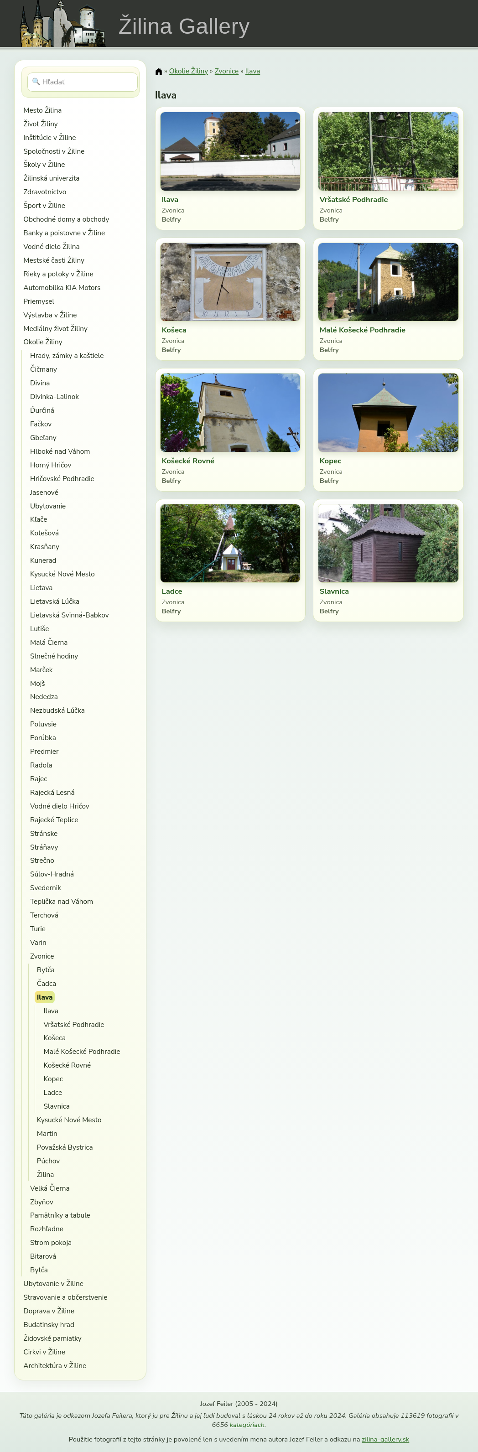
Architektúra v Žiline (54, 1365)
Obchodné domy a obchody (66, 219)
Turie (38, 928)
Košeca (55, 1037)
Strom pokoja (51, 1242)
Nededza (44, 696)
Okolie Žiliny (42, 342)
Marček (41, 669)
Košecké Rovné (67, 1065)
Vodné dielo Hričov (59, 806)
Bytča (46, 970)
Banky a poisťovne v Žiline (64, 233)
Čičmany (43, 369)
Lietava (41, 587)
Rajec (38, 778)
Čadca (46, 983)
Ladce (53, 1092)
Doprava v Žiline (48, 1311)
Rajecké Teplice (54, 820)
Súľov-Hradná (52, 874)
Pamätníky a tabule (60, 1215)
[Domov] (158, 71)
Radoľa (41, 765)
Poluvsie (43, 724)
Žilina (45, 1174)
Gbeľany (43, 437)
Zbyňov (41, 1202)
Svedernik (45, 887)
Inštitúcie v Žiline (49, 137)
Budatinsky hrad (48, 1324)
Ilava (45, 997)
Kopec (53, 1079)
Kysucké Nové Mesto (62, 574)
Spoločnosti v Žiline (53, 151)
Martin (47, 1133)
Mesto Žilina (42, 110)
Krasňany (44, 546)
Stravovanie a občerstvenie (65, 1297)
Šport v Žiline (44, 205)
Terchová (44, 915)
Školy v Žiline (44, 164)
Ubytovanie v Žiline (53, 1283)
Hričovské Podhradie (62, 478)
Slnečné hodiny (54, 656)
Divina (40, 383)
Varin (38, 942)
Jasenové (44, 492)
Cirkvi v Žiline (44, 1352)
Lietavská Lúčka (54, 601)
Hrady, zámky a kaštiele (67, 355)
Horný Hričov (50, 465)
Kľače (38, 519)
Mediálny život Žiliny (55, 328)
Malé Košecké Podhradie (82, 1051)
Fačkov (41, 424)
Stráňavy (44, 847)
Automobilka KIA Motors (61, 287)
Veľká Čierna (50, 1188)
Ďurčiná (42, 410)
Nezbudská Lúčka (57, 710)
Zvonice (42, 956)
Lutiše (39, 628)
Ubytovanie (48, 506)
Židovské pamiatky (52, 1338)
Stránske (43, 833)
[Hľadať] (82, 82)
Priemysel (38, 301)
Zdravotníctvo (44, 192)
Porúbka (43, 737)
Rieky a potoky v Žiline (58, 274)
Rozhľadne (46, 1229)
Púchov (48, 1161)
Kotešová (44, 533)
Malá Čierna (49, 642)
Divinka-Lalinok (54, 396)
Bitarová (43, 1256)
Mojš (37, 683)
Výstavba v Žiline (50, 315)
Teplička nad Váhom (61, 901)
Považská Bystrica (65, 1147)
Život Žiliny (40, 124)
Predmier (44, 751)
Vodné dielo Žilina (51, 246)
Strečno (42, 860)
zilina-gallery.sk (385, 1439)
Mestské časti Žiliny (53, 260)
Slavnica (57, 1106)
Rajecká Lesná (52, 792)
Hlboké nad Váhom (60, 451)
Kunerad (43, 560)
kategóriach (247, 1424)
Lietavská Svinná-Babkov (69, 615)
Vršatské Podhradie (74, 1024)
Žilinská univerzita (51, 178)
